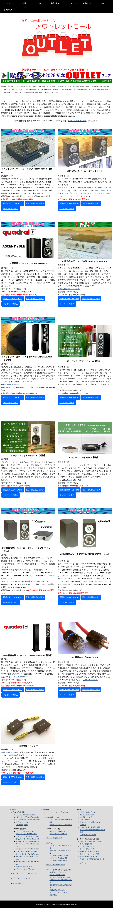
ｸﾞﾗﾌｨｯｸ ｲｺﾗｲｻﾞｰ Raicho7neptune (28, 820)
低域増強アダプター (9, 752)
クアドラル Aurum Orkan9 (59, 856)
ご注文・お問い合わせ (88, 812)
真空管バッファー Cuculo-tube (61, 825)
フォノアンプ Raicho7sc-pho (26, 851)
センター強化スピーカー (88, 856)
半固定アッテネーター (57, 890)
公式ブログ (8, 10)
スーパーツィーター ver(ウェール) (25, 873)
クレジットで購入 (10, 209)
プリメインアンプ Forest (25, 869)
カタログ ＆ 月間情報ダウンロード (92, 859)
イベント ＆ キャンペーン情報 (90, 841)
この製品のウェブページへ (69, 289)
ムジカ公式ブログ (86, 844)
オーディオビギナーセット (55, 865)
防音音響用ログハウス (21, 883)
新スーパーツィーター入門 (89, 854)
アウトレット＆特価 (87, 815)
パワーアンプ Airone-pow (58, 834)
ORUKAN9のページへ (10, 384)
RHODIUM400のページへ (23, 677)
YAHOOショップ (86, 817)
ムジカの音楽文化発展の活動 (90, 827)
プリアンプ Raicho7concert (25, 815)
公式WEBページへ (90, 680)
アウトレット (71, 3)
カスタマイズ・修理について (90, 822)
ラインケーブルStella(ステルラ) (61, 877)
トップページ (8, 3)
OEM (102, 3)
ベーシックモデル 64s (54, 838)
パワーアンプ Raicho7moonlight (27, 817)
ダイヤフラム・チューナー (22, 878)
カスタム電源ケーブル (57, 875)
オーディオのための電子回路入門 (92, 851)
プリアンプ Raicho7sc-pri (25, 831)
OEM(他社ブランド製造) (88, 835)
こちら (101, 384)
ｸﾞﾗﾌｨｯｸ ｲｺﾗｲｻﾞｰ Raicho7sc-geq (27, 854)
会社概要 (83, 825)
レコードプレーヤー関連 (58, 892)
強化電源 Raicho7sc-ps (24, 867)
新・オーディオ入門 (87, 849)
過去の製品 (53, 895)
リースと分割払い (86, 820)
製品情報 (54, 3)
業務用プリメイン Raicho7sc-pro (27, 841)
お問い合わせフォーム (77, 121)
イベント (39, 3)
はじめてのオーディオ (88, 846)
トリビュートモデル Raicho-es (57, 812)
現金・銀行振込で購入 (35, 203)
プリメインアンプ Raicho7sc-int (27, 839)
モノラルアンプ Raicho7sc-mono (27, 836)
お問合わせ (87, 3)
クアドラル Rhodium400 (58, 858)
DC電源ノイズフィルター (59, 872)
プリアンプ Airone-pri (57, 831)
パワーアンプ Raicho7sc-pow (26, 834)
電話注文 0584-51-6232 (12, 203)
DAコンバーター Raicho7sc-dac (27, 849)
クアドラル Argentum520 (58, 861)
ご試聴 (23, 3)
